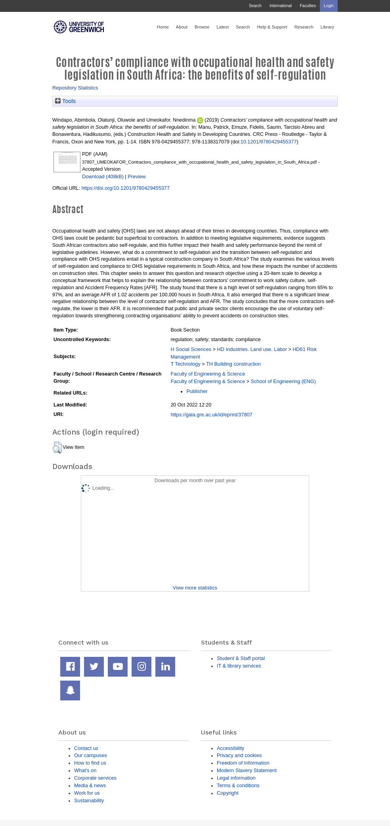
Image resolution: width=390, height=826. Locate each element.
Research (304, 27)
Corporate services (95, 778)
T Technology (185, 364)
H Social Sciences (190, 349)
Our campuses (90, 755)
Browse (202, 27)
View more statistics (195, 588)
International (281, 6)
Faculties (308, 6)
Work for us (87, 793)
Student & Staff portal (241, 658)
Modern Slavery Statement (247, 770)
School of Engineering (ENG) (282, 381)
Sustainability (89, 800)
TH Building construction (233, 364)
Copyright (228, 793)
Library (327, 27)
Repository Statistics (75, 88)
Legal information (236, 778)
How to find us (90, 763)
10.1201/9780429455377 (269, 142)
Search (255, 6)
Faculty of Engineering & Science (207, 374)
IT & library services (239, 666)
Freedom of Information (243, 763)
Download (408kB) (103, 176)
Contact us (86, 748)
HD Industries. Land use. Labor (252, 349)
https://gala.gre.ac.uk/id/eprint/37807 (211, 415)
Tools (65, 101)
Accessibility (230, 748)
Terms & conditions (238, 785)
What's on (85, 770)
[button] (57, 448)
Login (329, 6)
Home (163, 27)
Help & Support (272, 27)
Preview (136, 176)
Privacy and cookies (239, 755)
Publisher (196, 391)
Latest (222, 27)
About (181, 27)
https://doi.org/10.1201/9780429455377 (125, 188)
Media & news (90, 785)
